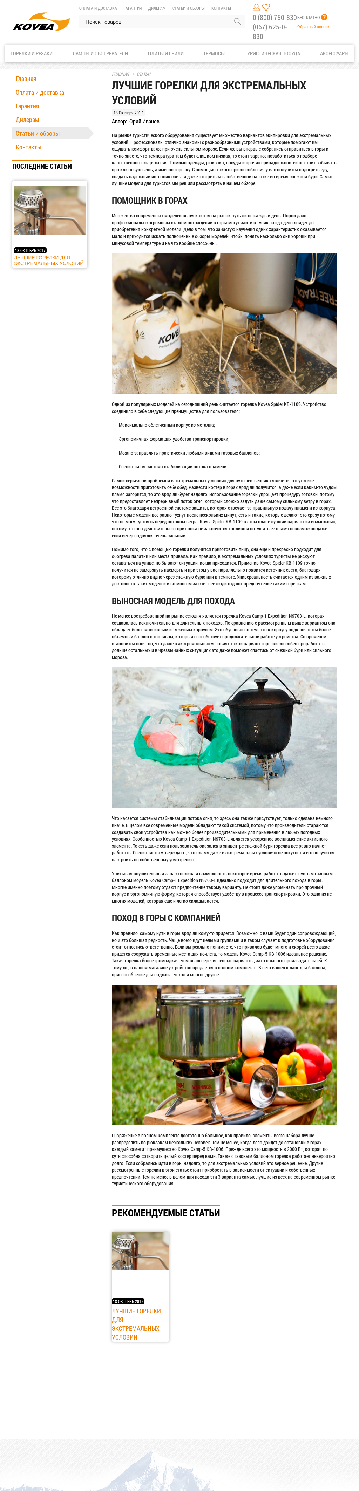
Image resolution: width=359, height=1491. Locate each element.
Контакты (221, 8)
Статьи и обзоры (188, 8)
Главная (26, 78)
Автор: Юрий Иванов (136, 121)
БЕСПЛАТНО (308, 17)
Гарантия (133, 8)
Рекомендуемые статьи (166, 1212)
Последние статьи (42, 165)
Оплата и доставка (98, 8)
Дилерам (157, 8)
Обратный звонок (313, 26)
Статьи (141, 74)
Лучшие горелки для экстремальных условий (48, 260)
